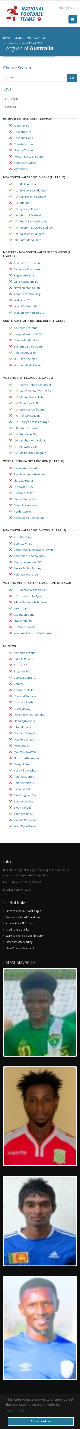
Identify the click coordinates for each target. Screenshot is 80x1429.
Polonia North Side (26, 574)
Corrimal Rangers (25, 696)
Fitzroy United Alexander (35, 385)
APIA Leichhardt (29, 184)
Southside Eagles (25, 163)
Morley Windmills (25, 499)
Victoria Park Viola (25, 820)
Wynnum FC (21, 169)
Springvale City (23, 801)
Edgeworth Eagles (25, 275)
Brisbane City (22, 132)
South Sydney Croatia (33, 221)
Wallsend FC (22, 300)
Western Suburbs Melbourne (33, 633)
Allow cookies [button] (41, 1421)
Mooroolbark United (32, 397)
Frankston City (23, 621)
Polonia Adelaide (25, 353)
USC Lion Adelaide (25, 359)
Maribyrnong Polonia (33, 440)
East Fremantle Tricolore (29, 474)
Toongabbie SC (23, 814)
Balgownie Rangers (31, 234)
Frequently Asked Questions (23, 917)
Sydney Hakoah (29, 209)
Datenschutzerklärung (19, 942)
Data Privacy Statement (20, 948)
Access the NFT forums (20, 923)
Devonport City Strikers (29, 715)
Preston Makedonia (32, 590)
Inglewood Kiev (23, 487)
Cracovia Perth (23, 702)
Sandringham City (25, 795)
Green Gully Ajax (30, 596)
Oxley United (22, 764)
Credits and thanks (17, 929)
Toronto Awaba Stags (28, 294)
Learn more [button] (15, 1410)
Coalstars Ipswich (25, 144)
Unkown (12, 106)
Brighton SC (21, 671)
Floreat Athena (23, 480)
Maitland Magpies (25, 733)
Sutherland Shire (30, 240)
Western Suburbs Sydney (36, 227)
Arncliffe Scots (23, 537)
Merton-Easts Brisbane (29, 156)
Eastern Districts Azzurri (29, 346)
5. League (12, 99)
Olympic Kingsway (25, 505)
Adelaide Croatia (24, 653)
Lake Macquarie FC (26, 281)
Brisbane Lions (23, 138)
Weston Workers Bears (29, 312)
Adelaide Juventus (25, 328)
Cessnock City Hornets (28, 269)
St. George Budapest (32, 190)
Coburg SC (20, 684)
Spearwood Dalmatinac (29, 518)
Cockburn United (24, 690)
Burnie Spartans (24, 677)
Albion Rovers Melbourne (30, 602)
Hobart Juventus (24, 721)
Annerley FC (21, 125)
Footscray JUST (28, 403)
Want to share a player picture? (25, 935)
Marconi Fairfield (30, 215)
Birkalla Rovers (23, 659)
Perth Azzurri (22, 511)
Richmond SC (22, 789)
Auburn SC (26, 203)
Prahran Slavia (29, 428)
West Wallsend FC (25, 306)
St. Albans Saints (24, 627)
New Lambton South (27, 288)
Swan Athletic (22, 807)
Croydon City (22, 708)
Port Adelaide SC (24, 783)
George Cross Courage (34, 422)
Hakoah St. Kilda (30, 416)
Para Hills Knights (25, 770)
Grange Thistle (23, 150)
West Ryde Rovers (26, 826)
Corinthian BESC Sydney (29, 556)
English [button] (66, 8)
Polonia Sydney (24, 777)
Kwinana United (24, 493)
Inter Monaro (22, 727)
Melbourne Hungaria (32, 453)
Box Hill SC (20, 665)
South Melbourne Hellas (35, 391)
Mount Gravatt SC (25, 752)
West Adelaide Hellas (27, 365)
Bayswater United (25, 468)
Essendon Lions (24, 615)
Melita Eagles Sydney (27, 568)
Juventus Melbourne (32, 409)
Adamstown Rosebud (28, 263)
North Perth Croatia (26, 758)
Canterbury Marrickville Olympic (34, 550)
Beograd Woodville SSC (29, 334)
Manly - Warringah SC (28, 562)
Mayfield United (24, 739)
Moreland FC (22, 746)
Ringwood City (28, 447)
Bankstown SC (23, 543)
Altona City (21, 608)
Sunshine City (28, 434)
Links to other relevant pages (23, 911)
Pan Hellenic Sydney (32, 197)
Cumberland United (26, 340)
